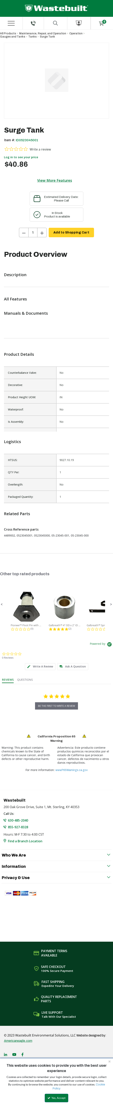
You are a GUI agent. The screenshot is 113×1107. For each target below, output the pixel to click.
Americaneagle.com (18, 1040)
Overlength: (15, 484)
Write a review (40, 149)
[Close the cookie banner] (109, 1061)
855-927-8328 (18, 827)
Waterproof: (16, 409)
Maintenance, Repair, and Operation (42, 33)
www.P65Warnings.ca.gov (71, 770)
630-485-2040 (18, 820)
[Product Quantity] (32, 232)
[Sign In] (78, 23)
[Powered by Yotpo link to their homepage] (101, 645)
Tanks (32, 36)
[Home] (56, 8)
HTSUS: (12, 460)
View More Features (54, 180)
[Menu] (11, 23)
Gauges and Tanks (12, 36)
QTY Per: (13, 472)
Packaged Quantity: (20, 497)
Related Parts (17, 513)
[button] (2, 604)
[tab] (40, 666)
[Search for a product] (55, 23)
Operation (76, 33)
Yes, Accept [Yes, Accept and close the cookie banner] (56, 1097)
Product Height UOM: (22, 397)
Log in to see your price (21, 157)
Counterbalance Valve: (22, 373)
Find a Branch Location (25, 841)
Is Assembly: (16, 422)
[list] (56, 478)
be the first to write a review (56, 706)
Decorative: (15, 385)
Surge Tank (47, 36)
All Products (8, 33)
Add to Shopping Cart (71, 232)
